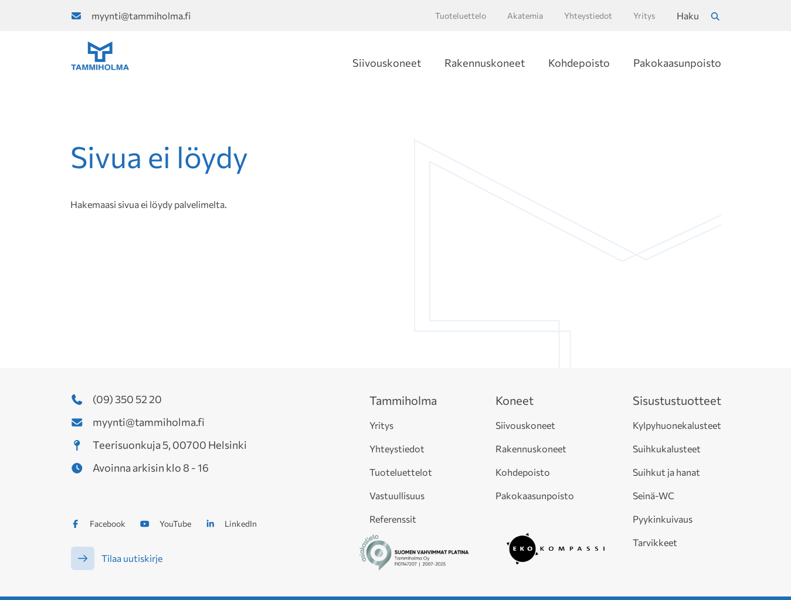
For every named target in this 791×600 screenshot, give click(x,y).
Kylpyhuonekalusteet (677, 425)
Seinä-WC (653, 495)
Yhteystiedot (397, 448)
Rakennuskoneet (484, 62)
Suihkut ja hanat (666, 472)
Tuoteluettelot (400, 472)
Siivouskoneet (386, 62)
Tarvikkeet (655, 542)
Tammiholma (403, 400)
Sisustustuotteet (677, 400)
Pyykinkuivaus (662, 518)
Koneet (514, 400)
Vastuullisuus (397, 495)
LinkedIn (241, 524)
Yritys (381, 425)
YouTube (175, 524)
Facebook (107, 524)
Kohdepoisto (579, 62)
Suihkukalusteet (667, 448)
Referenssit (392, 518)
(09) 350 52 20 (127, 399)
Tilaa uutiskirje (131, 558)
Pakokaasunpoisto (677, 62)
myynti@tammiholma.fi (141, 15)
